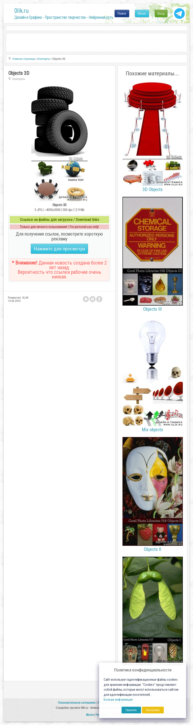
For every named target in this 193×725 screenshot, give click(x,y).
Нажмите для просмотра (59, 249)
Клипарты (18, 79)
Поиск (122, 13)
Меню (142, 13)
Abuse (89, 714)
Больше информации (118, 700)
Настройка (153, 710)
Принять (131, 710)
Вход (161, 13)
